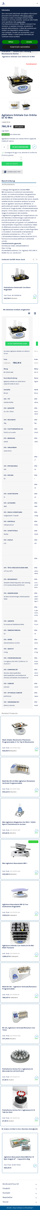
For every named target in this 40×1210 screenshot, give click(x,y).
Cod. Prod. (6, 134)
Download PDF (12, 172)
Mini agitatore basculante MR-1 (14, 863)
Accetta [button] (29, 42)
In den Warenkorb (20, 147)
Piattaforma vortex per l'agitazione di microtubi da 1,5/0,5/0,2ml (17, 1070)
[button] (37, 3)
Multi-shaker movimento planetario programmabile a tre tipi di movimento (18, 741)
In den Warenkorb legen (17, 343)
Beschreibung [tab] (8, 181)
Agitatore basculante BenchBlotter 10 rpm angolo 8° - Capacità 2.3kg (19, 1158)
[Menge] (4, 147)
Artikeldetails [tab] (8, 184)
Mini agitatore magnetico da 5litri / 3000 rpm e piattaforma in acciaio (19, 823)
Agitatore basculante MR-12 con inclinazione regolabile (15, 905)
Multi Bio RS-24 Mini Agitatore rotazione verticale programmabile (18, 782)
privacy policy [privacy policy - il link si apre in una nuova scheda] (27, 16)
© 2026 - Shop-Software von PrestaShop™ (20, 1208)
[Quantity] (11, 158)
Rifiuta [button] (11, 42)
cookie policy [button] (21, 22)
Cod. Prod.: (7, 295)
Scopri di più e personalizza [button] (20, 47)
